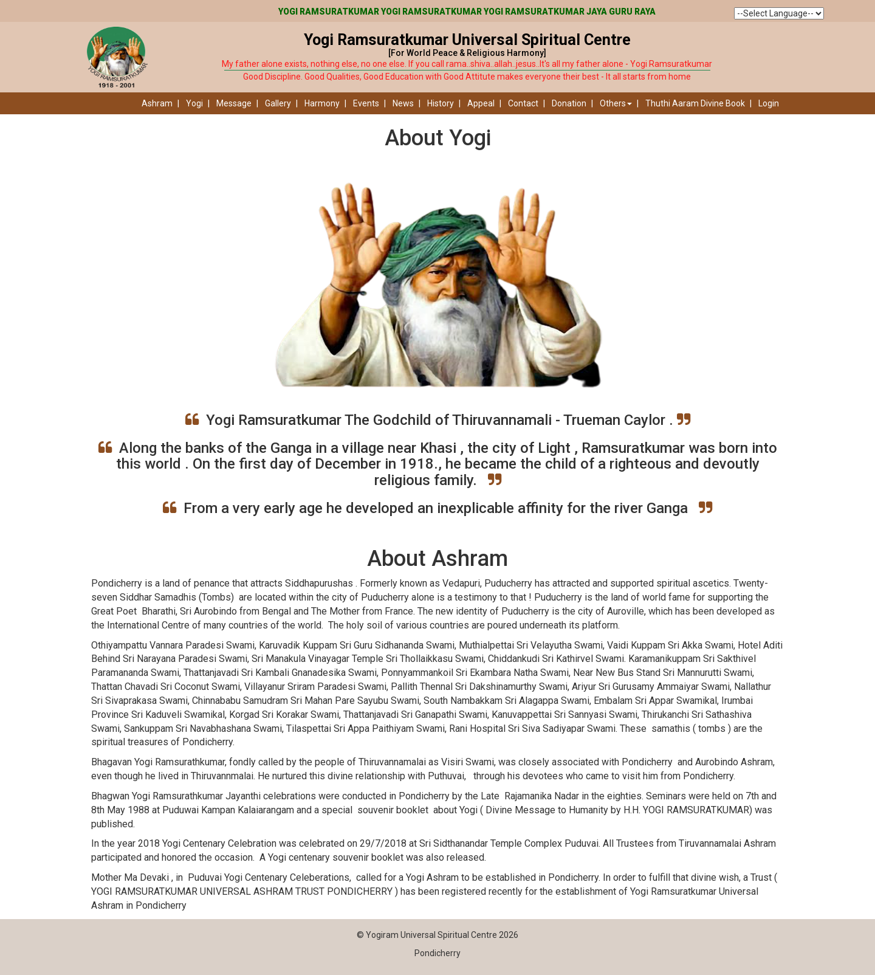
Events (366, 103)
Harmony (322, 103)
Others (616, 103)
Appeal (481, 103)
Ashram (157, 103)
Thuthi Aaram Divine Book (695, 103)
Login (768, 103)
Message (234, 103)
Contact (523, 103)
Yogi (194, 103)
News (403, 103)
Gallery (278, 103)
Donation (569, 103)
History (440, 103)
